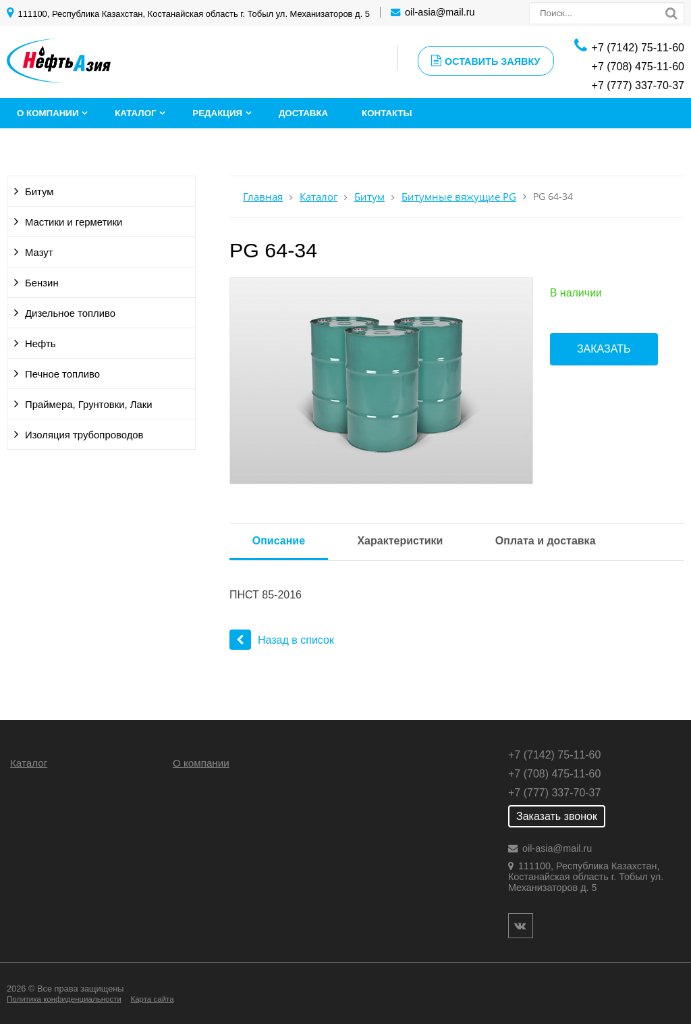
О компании (47, 113)
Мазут (39, 252)
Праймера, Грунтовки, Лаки (89, 404)
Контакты (387, 113)
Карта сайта (151, 999)
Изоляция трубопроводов (84, 435)
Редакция (217, 113)
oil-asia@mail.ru (439, 12)
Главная (263, 197)
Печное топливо (62, 374)
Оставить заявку (486, 61)
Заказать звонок (556, 816)
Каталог (135, 113)
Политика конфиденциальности (64, 999)
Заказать (604, 349)
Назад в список (281, 640)
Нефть (40, 343)
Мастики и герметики (73, 222)
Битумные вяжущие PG (459, 197)
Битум (39, 191)
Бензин (42, 283)
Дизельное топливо (70, 313)
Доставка (303, 113)
